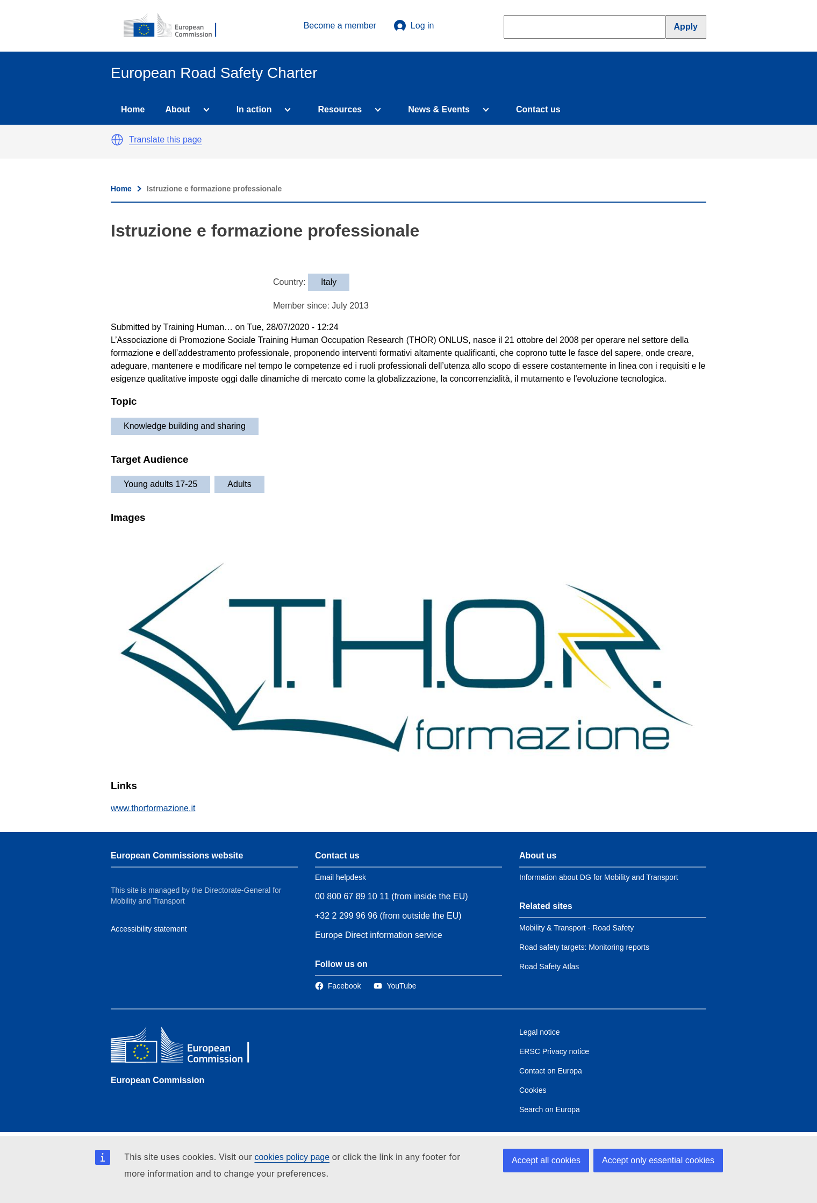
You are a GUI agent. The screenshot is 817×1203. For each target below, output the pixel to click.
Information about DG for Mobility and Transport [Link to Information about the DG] (598, 877)
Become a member (340, 25)
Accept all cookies (546, 1160)
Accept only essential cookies (658, 1160)
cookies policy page (291, 1157)
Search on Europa (549, 1109)
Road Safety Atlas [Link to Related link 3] (549, 966)
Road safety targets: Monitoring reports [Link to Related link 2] (584, 947)
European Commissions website (177, 855)
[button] (117, 139)
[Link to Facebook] (338, 985)
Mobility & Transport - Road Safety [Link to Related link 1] (576, 927)
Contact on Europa (550, 1070)
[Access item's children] (204, 109)
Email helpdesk (340, 877)
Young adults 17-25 (160, 484)
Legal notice (539, 1032)
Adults (239, 484)
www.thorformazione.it (153, 808)
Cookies (533, 1090)
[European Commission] (176, 26)
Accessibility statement (149, 929)
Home (133, 109)
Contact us (538, 109)
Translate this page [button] (165, 139)
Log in (413, 25)
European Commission (157, 1080)
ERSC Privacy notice (554, 1051)
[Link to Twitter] (395, 985)
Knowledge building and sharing (185, 426)
